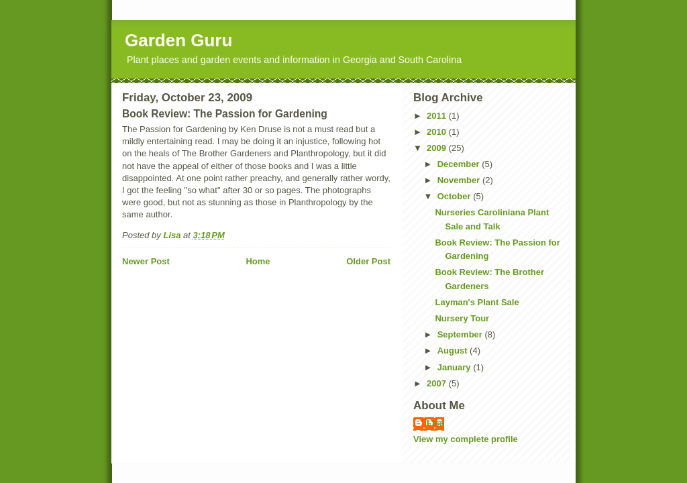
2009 (438, 148)
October (455, 196)
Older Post (368, 261)
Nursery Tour (462, 318)
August (453, 350)
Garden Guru (178, 40)
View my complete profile (465, 439)
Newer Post (146, 261)
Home (258, 261)
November (459, 180)
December (459, 164)
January (455, 367)
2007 (438, 383)
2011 (438, 116)
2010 (438, 132)
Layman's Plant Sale (477, 302)
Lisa (435, 423)
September (461, 334)
